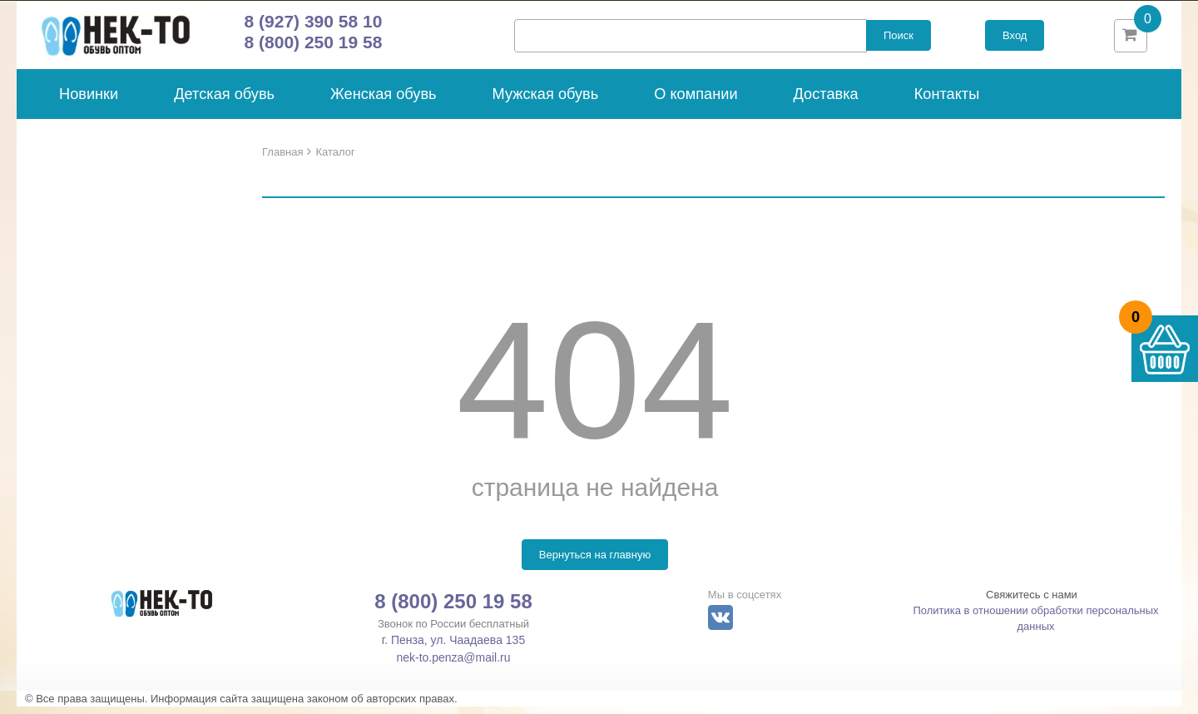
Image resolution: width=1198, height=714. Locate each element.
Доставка (826, 101)
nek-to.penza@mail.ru (453, 665)
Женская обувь (383, 101)
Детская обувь (224, 101)
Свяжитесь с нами (1031, 602)
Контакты (947, 101)
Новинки (88, 101)
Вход (1014, 39)
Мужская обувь (546, 101)
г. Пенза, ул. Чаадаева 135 (453, 647)
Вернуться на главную (595, 562)
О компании (695, 101)
